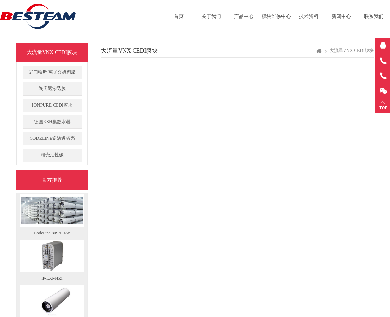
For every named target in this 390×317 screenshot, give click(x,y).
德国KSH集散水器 (52, 121)
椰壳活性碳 (52, 154)
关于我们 (211, 16)
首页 (179, 16)
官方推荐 (52, 180)
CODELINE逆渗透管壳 (52, 138)
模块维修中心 (276, 16)
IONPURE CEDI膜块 (52, 105)
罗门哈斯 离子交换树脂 (52, 72)
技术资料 (308, 16)
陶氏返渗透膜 (52, 88)
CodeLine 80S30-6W (52, 233)
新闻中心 (341, 16)
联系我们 (374, 16)
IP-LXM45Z (52, 279)
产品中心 (244, 16)
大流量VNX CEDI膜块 (52, 52)
